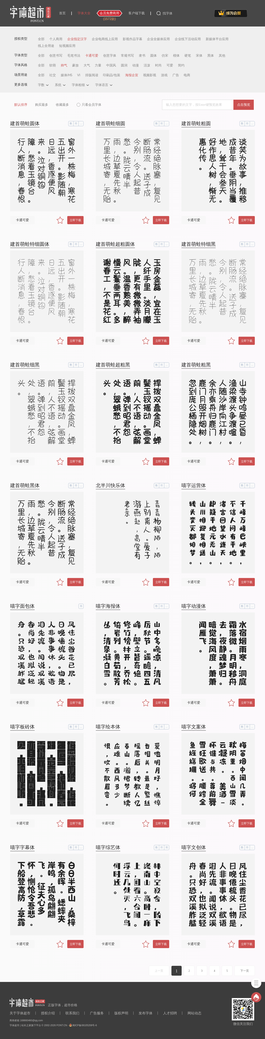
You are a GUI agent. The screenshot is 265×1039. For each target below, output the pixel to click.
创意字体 (109, 55)
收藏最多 (62, 104)
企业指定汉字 (77, 39)
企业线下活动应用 (188, 39)
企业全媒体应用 (158, 39)
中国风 (111, 65)
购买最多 (41, 104)
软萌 (52, 65)
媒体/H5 (66, 75)
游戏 (164, 75)
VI (78, 75)
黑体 (210, 55)
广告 (175, 75)
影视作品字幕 (132, 39)
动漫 (135, 65)
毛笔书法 (73, 55)
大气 (87, 65)
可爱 (170, 65)
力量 (98, 65)
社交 (52, 75)
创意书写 (55, 55)
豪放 (75, 65)
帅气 (64, 65)
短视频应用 (67, 45)
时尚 (158, 65)
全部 (41, 39)
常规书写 (127, 55)
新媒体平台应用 (217, 39)
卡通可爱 (91, 55)
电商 (187, 75)
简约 (181, 65)
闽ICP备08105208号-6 (84, 1025)
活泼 (147, 65)
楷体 (176, 55)
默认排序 (20, 104)
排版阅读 (91, 75)
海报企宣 (131, 75)
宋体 (199, 55)
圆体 (153, 55)
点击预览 (243, 104)
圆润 (124, 65)
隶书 (142, 55)
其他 (222, 55)
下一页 (244, 970)
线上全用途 (46, 45)
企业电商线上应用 (105, 39)
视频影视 (149, 75)
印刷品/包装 (111, 75)
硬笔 (187, 55)
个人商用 (55, 39)
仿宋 (165, 55)
